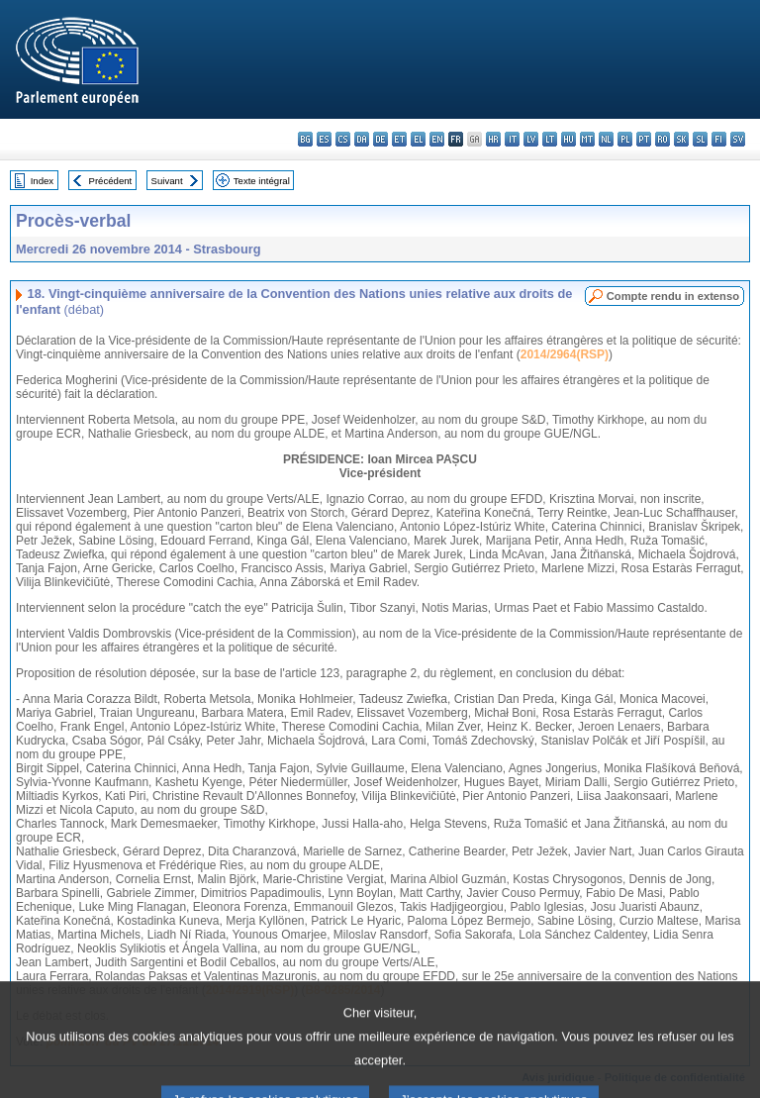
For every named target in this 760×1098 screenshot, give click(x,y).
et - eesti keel (399, 139)
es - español (324, 139)
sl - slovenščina (700, 139)
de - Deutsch (380, 139)
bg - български (305, 139)
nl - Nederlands (606, 139)
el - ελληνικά (418, 139)
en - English (436, 139)
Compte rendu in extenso (673, 296)
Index (42, 180)
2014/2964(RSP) (565, 354)
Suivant (167, 180)
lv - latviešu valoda (530, 139)
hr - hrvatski (493, 139)
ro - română (662, 139)
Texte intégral (262, 180)
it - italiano (512, 139)
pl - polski (625, 139)
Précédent (111, 180)
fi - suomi (719, 139)
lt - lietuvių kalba (549, 139)
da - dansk (361, 139)
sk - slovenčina (681, 139)
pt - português (643, 139)
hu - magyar (568, 139)
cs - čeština (342, 139)
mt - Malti (587, 139)
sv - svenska (737, 139)
